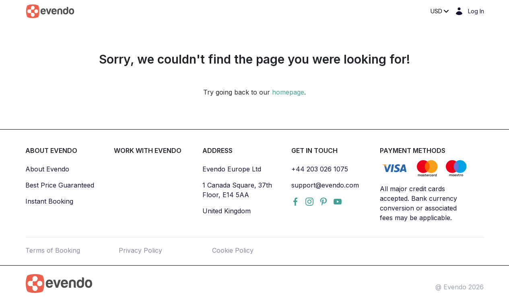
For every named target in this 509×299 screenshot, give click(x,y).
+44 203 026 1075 (319, 169)
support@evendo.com (325, 185)
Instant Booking (49, 201)
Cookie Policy (232, 250)
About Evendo (47, 169)
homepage (288, 92)
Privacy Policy (140, 250)
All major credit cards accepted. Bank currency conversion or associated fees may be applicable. (418, 203)
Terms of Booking (52, 250)
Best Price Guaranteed (59, 185)
